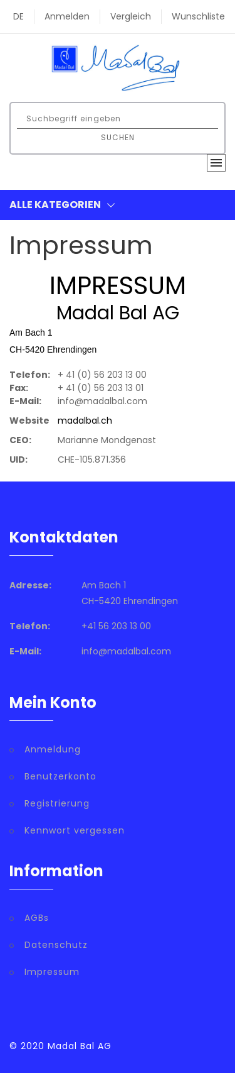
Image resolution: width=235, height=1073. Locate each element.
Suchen (118, 137)
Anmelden (67, 16)
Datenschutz (56, 944)
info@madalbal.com (126, 651)
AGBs (36, 917)
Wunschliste (198, 16)
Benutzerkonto (60, 776)
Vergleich (130, 16)
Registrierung (57, 803)
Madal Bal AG (80, 1046)
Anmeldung (52, 749)
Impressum (52, 972)
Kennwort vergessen (74, 830)
